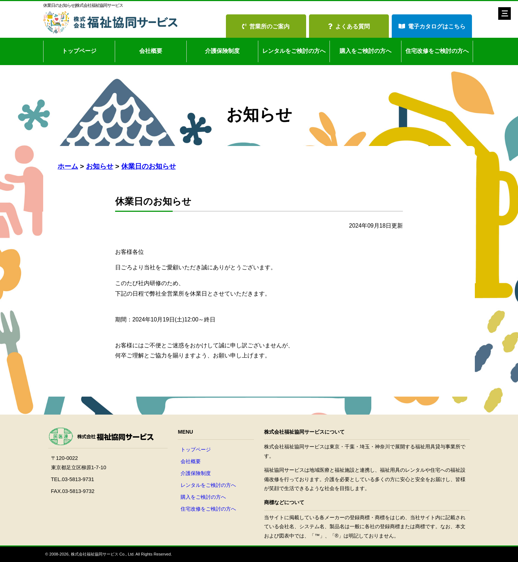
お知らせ (99, 166)
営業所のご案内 (266, 26)
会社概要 (150, 51)
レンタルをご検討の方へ (294, 51)
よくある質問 (349, 26)
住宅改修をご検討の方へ (437, 51)
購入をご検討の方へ (365, 51)
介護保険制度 (222, 51)
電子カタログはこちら (432, 26)
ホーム (68, 166)
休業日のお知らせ (148, 166)
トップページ (79, 51)
